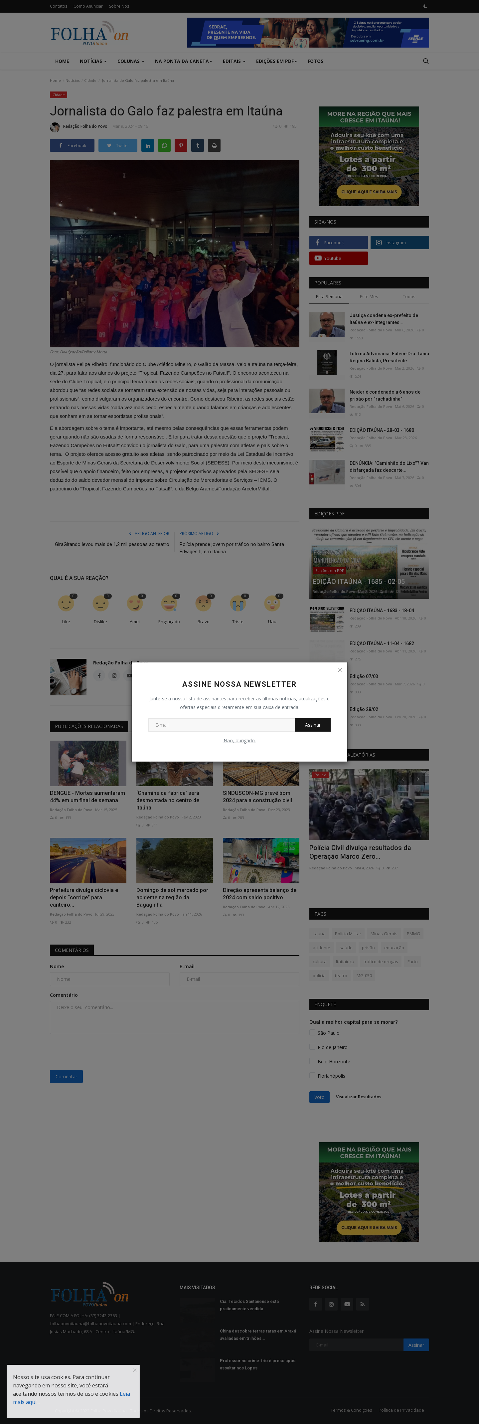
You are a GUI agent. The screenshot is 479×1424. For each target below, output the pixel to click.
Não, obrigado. (240, 740)
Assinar (313, 725)
